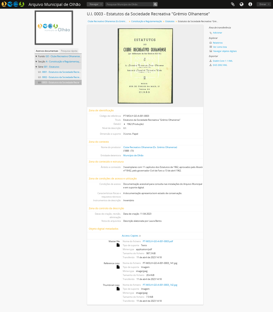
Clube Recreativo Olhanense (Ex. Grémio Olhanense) (150, 147)
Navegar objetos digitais (223, 51)
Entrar (263, 4)
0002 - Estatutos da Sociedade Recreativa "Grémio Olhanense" (74, 77)
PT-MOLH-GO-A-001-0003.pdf (158, 241)
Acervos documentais (47, 50)
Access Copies (130, 235)
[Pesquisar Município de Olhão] (131, 4)
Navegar (94, 4)
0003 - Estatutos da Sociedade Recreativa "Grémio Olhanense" (74, 82)
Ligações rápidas (250, 4)
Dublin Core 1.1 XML (221, 60)
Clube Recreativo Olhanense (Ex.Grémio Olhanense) (108, 21)
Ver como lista (218, 46)
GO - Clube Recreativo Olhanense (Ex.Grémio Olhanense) (75, 56)
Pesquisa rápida (69, 50)
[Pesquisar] (155, 4)
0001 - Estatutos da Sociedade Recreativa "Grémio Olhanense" (74, 72)
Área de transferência (232, 4)
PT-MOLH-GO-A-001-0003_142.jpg (160, 284)
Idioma (241, 4)
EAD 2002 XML (218, 65)
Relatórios (216, 42)
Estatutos (169, 21)
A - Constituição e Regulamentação (64, 61)
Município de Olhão (133, 155)
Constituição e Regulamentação (146, 21)
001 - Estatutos (51, 66)
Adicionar (217, 32)
